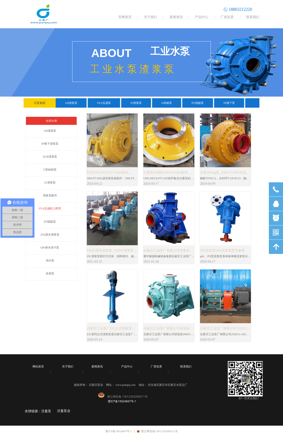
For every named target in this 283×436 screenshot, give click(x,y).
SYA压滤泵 (104, 103)
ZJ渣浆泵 (136, 103)
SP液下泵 (229, 103)
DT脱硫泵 (197, 103)
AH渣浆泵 (71, 103)
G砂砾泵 (166, 103)
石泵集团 (39, 103)
